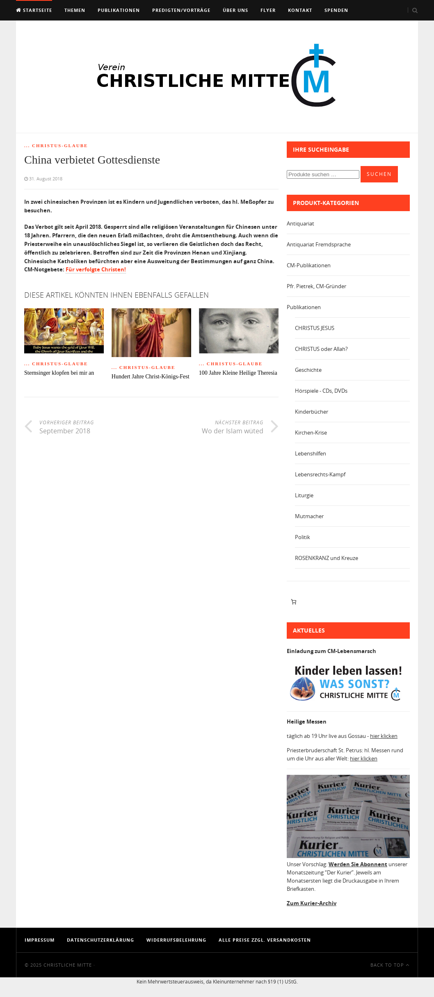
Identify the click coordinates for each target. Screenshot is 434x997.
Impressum (40, 940)
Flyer (268, 10)
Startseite (34, 10)
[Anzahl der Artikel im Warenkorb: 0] (293, 602)
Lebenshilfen (310, 453)
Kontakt (300, 10)
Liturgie (304, 495)
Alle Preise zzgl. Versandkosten (265, 940)
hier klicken (383, 736)
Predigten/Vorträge (181, 10)
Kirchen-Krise (311, 432)
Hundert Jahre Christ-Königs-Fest (151, 376)
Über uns (235, 10)
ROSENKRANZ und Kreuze (326, 558)
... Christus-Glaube (56, 145)
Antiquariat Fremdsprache (319, 244)
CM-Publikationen (309, 265)
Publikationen (119, 10)
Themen (74, 10)
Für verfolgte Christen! (96, 269)
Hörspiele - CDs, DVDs (321, 390)
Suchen (379, 174)
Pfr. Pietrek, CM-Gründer (316, 286)
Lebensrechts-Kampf (320, 474)
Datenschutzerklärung (100, 940)
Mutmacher (309, 516)
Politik (302, 537)
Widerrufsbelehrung (176, 940)
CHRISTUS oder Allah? (321, 349)
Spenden (336, 10)
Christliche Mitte (67, 965)
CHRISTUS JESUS (314, 328)
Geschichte (308, 369)
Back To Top (389, 965)
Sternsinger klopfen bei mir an (59, 373)
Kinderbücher (311, 411)
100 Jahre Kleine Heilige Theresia (238, 373)
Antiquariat (300, 223)
